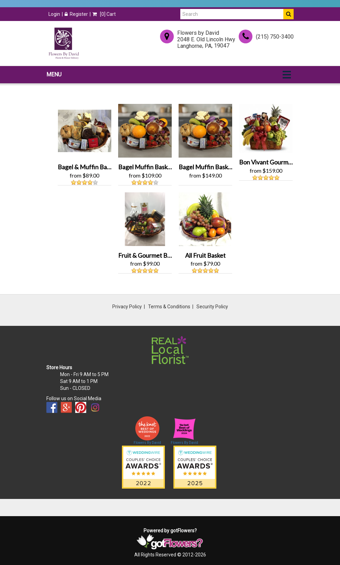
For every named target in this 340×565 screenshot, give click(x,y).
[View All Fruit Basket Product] (205, 218)
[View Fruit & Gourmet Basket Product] (145, 218)
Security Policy (212, 306)
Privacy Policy (127, 306)
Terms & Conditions (169, 306)
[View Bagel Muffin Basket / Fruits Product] (145, 130)
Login (54, 14)
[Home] (63, 43)
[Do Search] (288, 14)
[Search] (231, 14)
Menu (53, 74)
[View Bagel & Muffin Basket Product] (84, 130)
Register (76, 14)
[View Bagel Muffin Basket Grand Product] (205, 130)
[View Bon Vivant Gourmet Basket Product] (266, 128)
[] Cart (104, 14)
